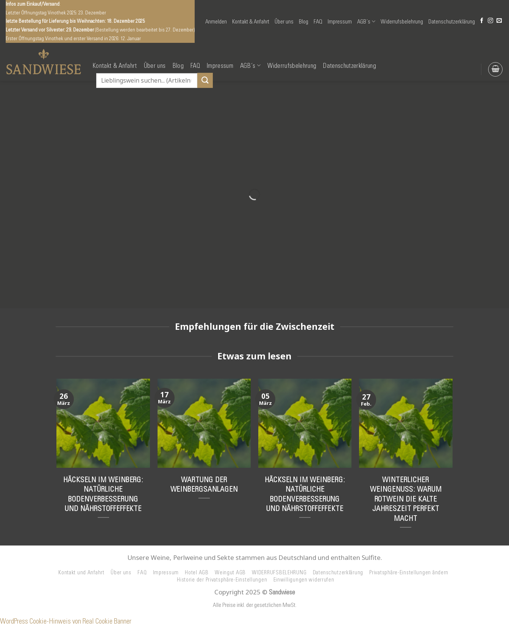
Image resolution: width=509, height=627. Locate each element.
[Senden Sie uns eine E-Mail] (499, 21)
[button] (216, 21)
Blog (303, 21)
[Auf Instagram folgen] (490, 21)
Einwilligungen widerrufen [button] (303, 579)
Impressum (340, 21)
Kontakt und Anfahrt (81, 572)
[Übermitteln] (204, 80)
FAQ (318, 21)
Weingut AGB (230, 572)
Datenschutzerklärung (451, 21)
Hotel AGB (197, 572)
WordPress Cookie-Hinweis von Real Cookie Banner (65, 621)
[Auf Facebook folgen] (481, 21)
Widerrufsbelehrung (402, 21)
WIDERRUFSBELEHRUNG (279, 572)
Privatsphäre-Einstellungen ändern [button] (408, 572)
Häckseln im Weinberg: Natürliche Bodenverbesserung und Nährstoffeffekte (103, 494)
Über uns (284, 21)
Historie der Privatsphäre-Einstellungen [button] (222, 579)
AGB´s (366, 21)
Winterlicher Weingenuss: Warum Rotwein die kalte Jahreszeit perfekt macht (406, 499)
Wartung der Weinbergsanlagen (204, 484)
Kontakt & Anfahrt (250, 21)
